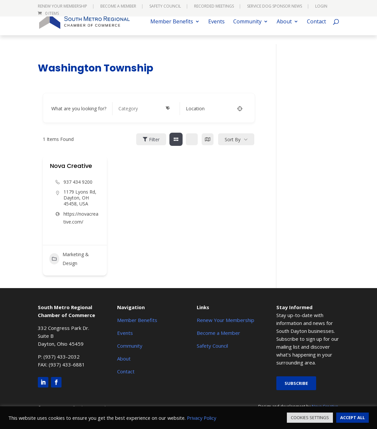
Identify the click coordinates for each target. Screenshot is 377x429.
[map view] (207, 139)
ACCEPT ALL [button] (352, 417)
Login (321, 6)
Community (247, 31)
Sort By (232, 139)
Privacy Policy (201, 418)
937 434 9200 (77, 182)
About (284, 31)
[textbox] (128, 109)
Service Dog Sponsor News (274, 6)
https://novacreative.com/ (80, 218)
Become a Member (118, 6)
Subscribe (296, 383)
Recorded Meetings (214, 6)
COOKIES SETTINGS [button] (310, 417)
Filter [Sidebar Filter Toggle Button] (151, 139)
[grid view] (176, 139)
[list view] (191, 139)
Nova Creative (71, 166)
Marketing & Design (69, 258)
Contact (316, 31)
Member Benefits (171, 31)
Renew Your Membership (62, 6)
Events (216, 31)
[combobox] (144, 108)
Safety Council (165, 6)
